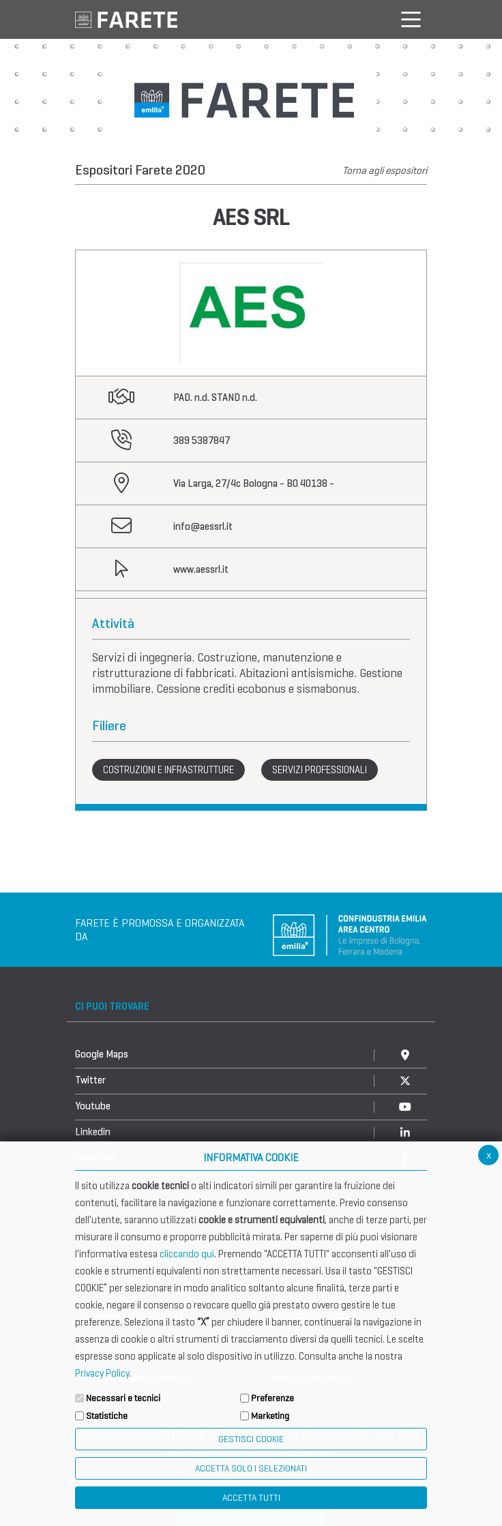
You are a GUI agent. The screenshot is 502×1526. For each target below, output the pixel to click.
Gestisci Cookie (251, 1439)
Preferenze (272, 1398)
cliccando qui (187, 1254)
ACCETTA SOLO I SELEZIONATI (251, 1468)
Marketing (270, 1416)
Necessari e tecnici (123, 1398)
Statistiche (107, 1416)
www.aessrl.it (200, 569)
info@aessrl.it (203, 526)
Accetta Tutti (251, 1497)
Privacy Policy (102, 1373)
